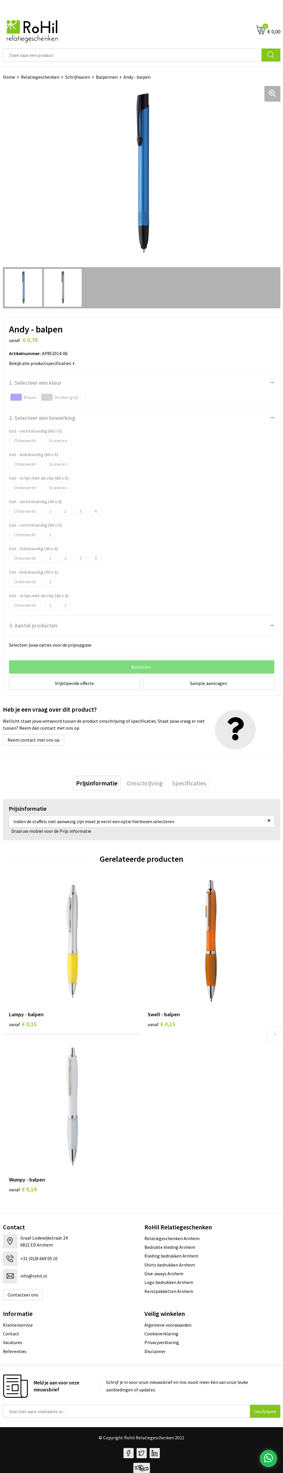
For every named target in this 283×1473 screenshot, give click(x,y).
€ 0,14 (23, 1189)
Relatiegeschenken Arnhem (172, 1238)
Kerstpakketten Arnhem (168, 1291)
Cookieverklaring (161, 1334)
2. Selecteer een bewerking (42, 417)
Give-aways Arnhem (163, 1273)
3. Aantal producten (33, 625)
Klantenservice (18, 1325)
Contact (11, 1334)
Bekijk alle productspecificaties (42, 363)
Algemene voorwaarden (167, 1325)
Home (9, 77)
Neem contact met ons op (34, 740)
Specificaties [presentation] (189, 783)
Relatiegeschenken (40, 77)
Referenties (14, 1351)
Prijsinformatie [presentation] (96, 783)
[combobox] (132, 55)
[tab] (97, 783)
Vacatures (12, 1342)
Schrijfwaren (77, 77)
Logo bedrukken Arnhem (168, 1282)
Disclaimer (155, 1351)
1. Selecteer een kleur (35, 382)
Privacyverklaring (161, 1342)
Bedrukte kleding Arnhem (169, 1247)
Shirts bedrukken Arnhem (169, 1265)
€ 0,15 (23, 1024)
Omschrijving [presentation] (145, 783)
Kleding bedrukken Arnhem (171, 1256)
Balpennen (107, 77)
